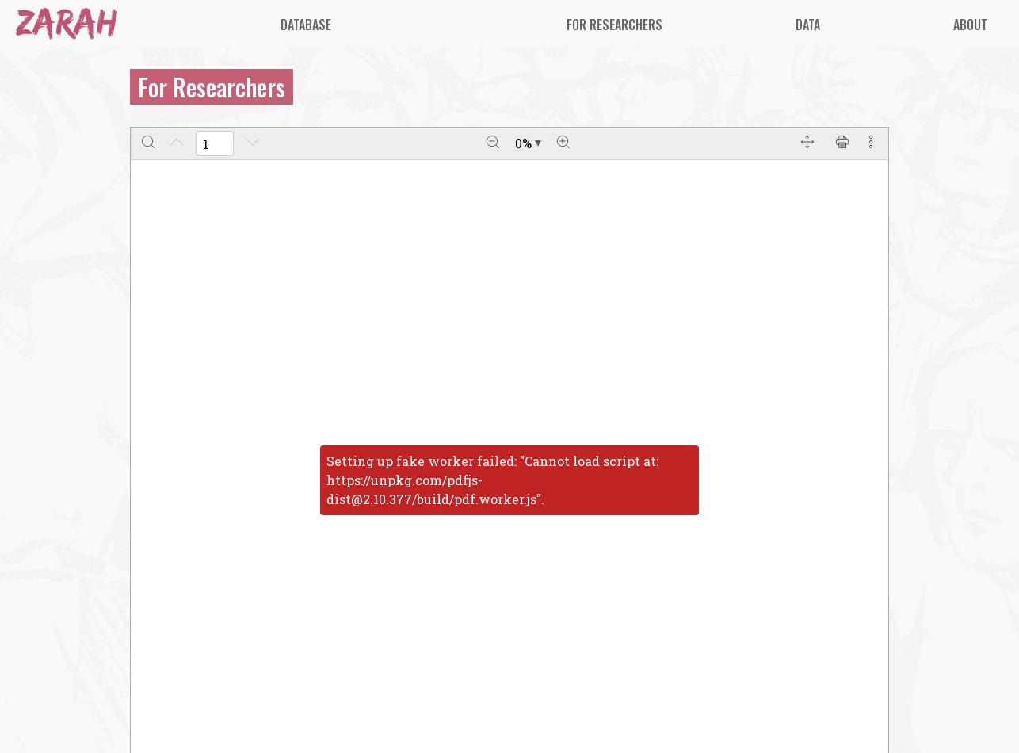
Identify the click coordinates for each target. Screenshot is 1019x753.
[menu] (583, 24)
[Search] (148, 143)
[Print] (842, 143)
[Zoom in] (563, 143)
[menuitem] (306, 24)
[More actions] (871, 143)
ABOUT (970, 24)
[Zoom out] (493, 143)
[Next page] (252, 143)
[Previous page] (176, 143)
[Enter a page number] (215, 143)
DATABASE (306, 24)
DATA (808, 24)
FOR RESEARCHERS (614, 24)
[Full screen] (807, 143)
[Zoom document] (528, 143)
